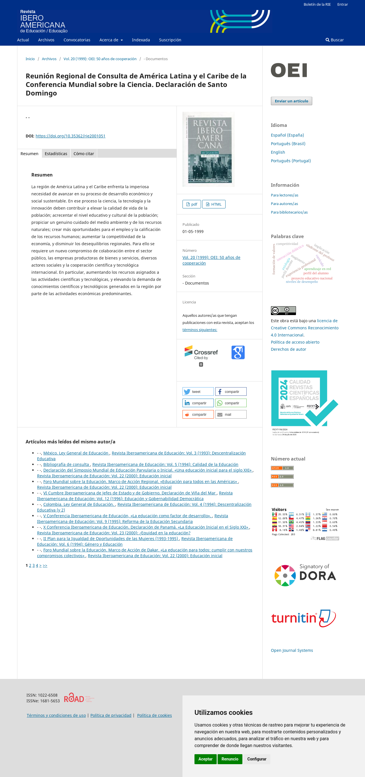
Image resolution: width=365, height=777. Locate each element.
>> (45, 565)
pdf (193, 204)
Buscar (335, 39)
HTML (216, 204)
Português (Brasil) (288, 143)
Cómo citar (84, 153)
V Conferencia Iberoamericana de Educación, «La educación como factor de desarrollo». (127, 515)
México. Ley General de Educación (76, 453)
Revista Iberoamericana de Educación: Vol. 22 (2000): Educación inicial (104, 475)
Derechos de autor (288, 349)
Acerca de (109, 39)
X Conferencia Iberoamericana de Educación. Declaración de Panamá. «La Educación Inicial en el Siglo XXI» (146, 527)
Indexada (141, 39)
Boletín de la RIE (317, 4)
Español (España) (287, 135)
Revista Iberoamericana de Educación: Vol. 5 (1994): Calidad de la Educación (165, 464)
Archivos (46, 39)
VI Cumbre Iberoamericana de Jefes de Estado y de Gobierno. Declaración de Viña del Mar (130, 493)
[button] (198, 391)
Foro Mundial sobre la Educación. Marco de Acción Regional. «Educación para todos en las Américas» (140, 481)
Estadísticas (56, 153)
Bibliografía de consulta (66, 464)
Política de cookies (154, 715)
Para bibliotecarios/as (289, 212)
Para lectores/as (284, 195)
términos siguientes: (199, 329)
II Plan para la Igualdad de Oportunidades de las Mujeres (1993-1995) (111, 538)
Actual (23, 39)
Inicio (30, 58)
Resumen (29, 153)
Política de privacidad (110, 715)
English (278, 152)
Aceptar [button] (205, 759)
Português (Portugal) (291, 160)
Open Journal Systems (292, 650)
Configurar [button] (256, 759)
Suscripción (170, 39)
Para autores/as (284, 203)
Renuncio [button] (230, 759)
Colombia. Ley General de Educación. (79, 504)
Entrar (342, 4)
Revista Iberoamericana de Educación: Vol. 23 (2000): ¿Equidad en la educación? (113, 532)
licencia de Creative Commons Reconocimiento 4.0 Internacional (304, 328)
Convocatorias (77, 39)
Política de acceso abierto (295, 342)
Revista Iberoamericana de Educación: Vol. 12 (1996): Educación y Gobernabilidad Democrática (135, 495)
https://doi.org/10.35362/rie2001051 (71, 136)
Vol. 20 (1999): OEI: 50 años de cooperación (100, 58)
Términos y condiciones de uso (56, 715)
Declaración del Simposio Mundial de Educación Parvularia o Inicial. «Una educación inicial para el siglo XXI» (148, 470)
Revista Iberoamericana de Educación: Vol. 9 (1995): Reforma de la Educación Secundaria (132, 518)
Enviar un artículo (291, 101)
